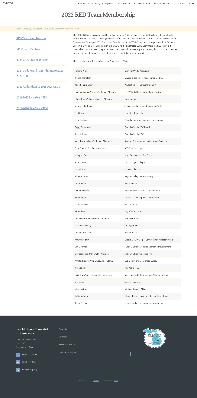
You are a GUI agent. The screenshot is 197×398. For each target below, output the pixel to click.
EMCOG (8, 3)
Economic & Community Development (95, 3)
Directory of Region (67, 353)
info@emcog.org (29, 370)
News (191, 3)
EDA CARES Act (161, 3)
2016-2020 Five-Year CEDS (32, 108)
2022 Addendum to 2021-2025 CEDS (38, 86)
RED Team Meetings (28, 49)
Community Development (32, 29)
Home (18, 29)
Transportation (123, 3)
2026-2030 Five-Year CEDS (32, 60)
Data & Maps (179, 3)
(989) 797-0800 (29, 354)
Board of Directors (67, 345)
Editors (96, 381)
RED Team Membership (31, 38)
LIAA (116, 381)
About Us (63, 329)
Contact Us (63, 337)
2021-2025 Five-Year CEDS (32, 97)
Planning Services (142, 3)
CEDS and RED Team (52, 29)
